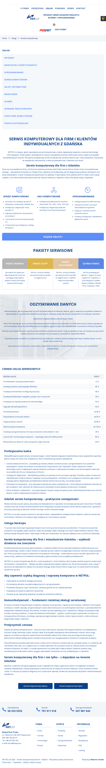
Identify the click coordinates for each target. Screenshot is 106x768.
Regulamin (83, 735)
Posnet (40, 745)
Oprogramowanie (14, 72)
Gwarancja (62, 745)
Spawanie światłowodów (18, 108)
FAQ (80, 745)
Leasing (82, 750)
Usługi (49, 8)
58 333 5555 (15, 711)
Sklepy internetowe (15, 87)
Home (39, 731)
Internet (9, 58)
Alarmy (8, 101)
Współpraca (83, 740)
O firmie (25, 8)
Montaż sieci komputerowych (20, 65)
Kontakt (81, 8)
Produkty (61, 731)
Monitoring (10, 94)
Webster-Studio (97, 759)
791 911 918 (49, 711)
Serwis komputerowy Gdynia (35, 686)
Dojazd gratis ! (53, 236)
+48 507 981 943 (11, 740)
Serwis (70, 8)
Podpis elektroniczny (16, 123)
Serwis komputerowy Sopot (70, 686)
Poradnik (60, 8)
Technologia (42, 740)
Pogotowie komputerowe (18, 116)
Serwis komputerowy (15, 79)
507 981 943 (83, 711)
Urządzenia (37, 8)
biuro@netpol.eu (14, 743)
